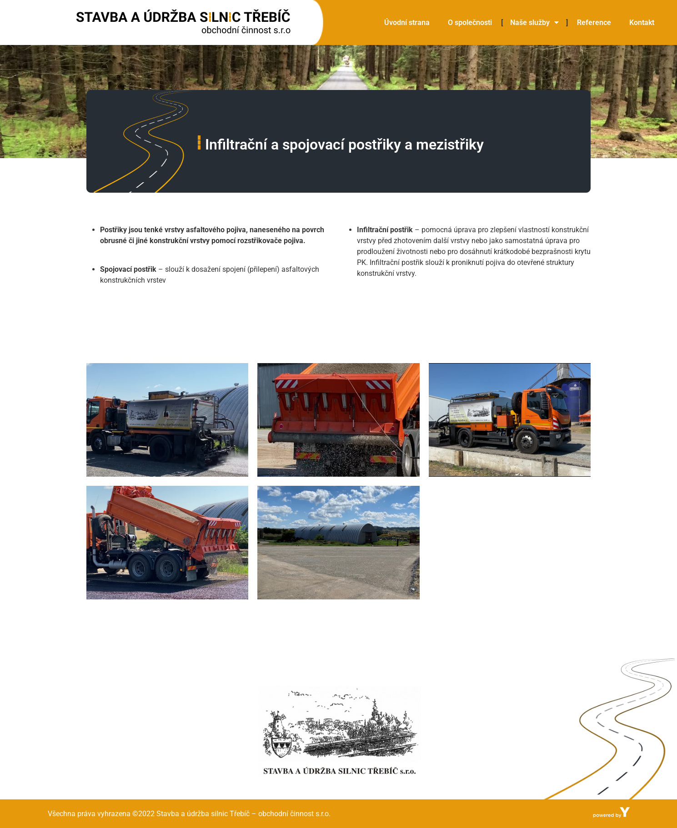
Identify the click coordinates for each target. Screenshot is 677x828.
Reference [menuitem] (594, 22)
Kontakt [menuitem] (641, 22)
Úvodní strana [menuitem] (407, 22)
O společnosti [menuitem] (470, 22)
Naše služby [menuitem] (534, 22)
